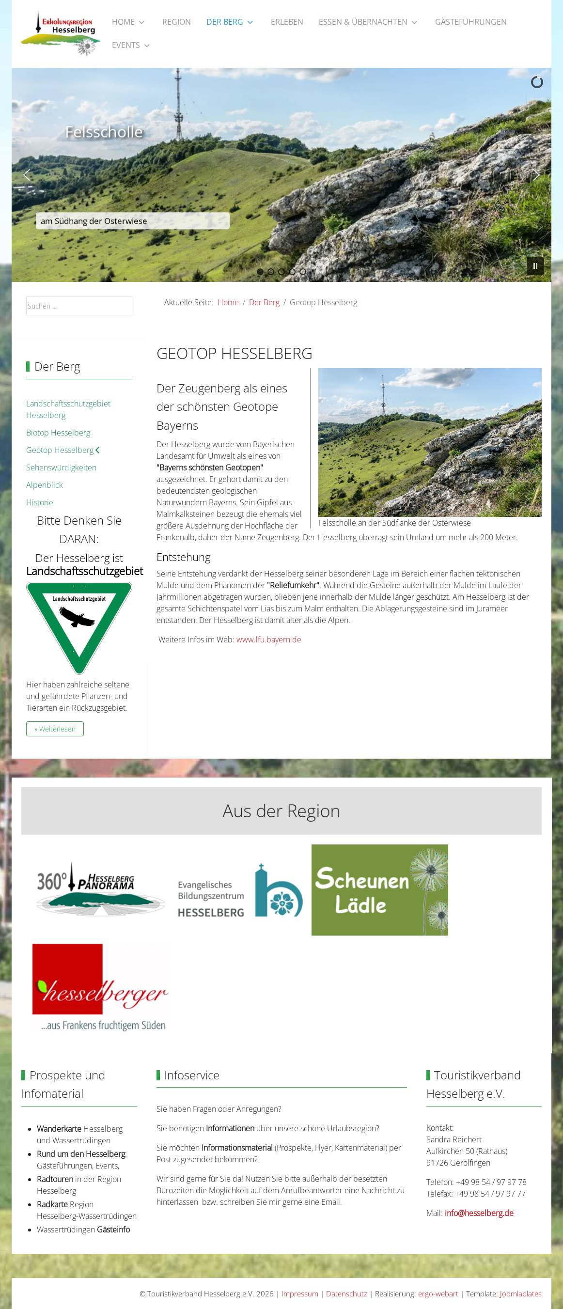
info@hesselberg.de (479, 1213)
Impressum (300, 1293)
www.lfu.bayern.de (268, 639)
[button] (26, 175)
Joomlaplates (521, 1293)
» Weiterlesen (55, 728)
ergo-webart (438, 1293)
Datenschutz (346, 1293)
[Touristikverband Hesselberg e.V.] (60, 34)
